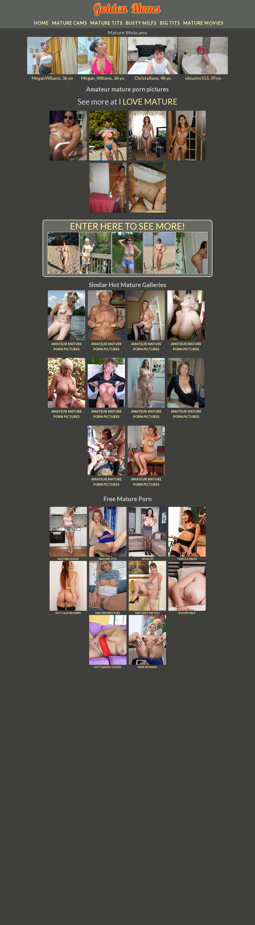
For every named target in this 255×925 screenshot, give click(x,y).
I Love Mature (148, 101)
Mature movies (203, 23)
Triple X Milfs (187, 533)
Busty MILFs (141, 23)
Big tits (170, 23)
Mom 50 (147, 533)
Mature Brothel (108, 588)
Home (41, 23)
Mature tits (106, 23)
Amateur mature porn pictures (66, 346)
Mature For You (147, 588)
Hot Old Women (68, 588)
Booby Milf (187, 588)
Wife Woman (147, 642)
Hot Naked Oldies (108, 642)
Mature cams (69, 23)
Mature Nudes (68, 533)
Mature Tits (108, 533)
